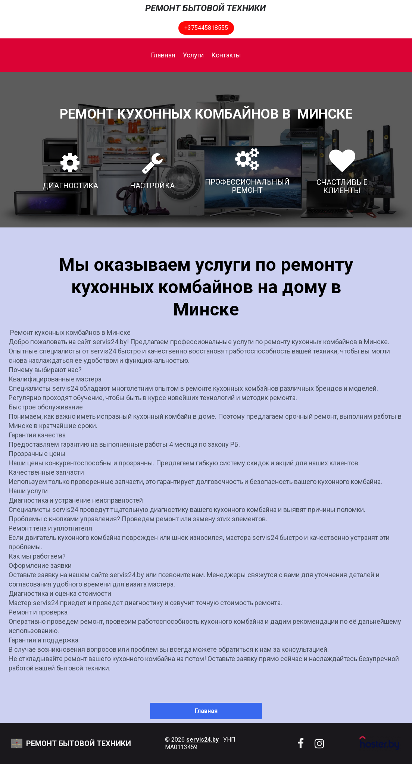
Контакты (226, 55)
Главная (163, 55)
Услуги (193, 55)
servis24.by (202, 739)
